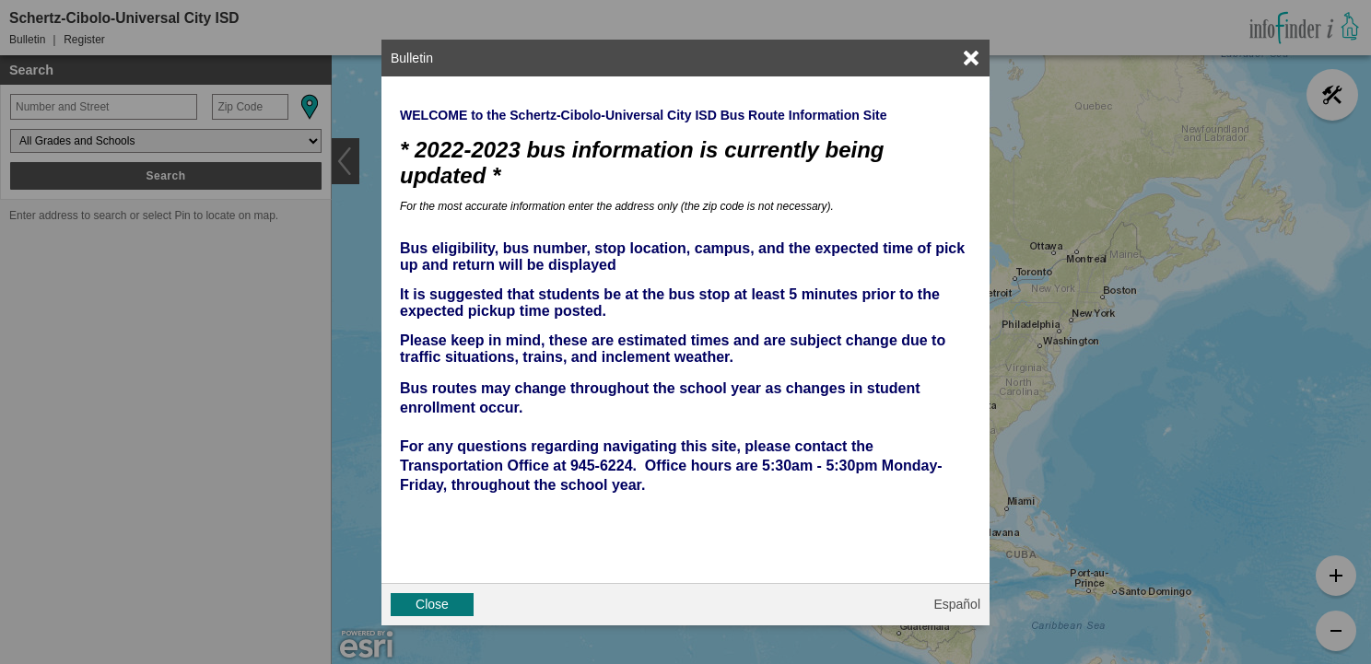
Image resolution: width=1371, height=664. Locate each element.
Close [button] (432, 604)
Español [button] (956, 604)
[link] (971, 58)
